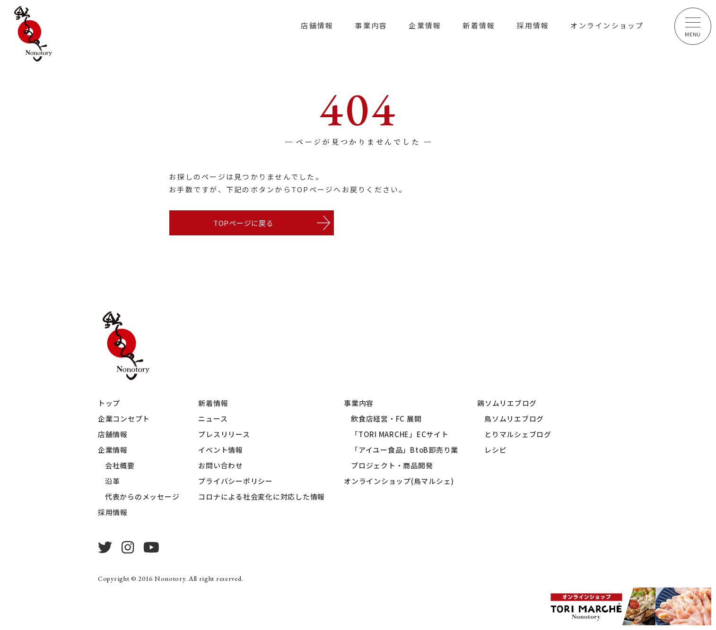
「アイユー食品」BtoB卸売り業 (405, 450)
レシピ (496, 450)
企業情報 (425, 25)
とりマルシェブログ (518, 435)
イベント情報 (221, 450)
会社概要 (120, 466)
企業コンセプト (124, 419)
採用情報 (532, 25)
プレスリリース (224, 435)
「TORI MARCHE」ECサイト (400, 435)
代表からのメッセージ (142, 497)
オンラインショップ (607, 25)
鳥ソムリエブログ (514, 419)
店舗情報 (317, 25)
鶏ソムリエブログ (507, 403)
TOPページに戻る (243, 223)
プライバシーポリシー (236, 481)
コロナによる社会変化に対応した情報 (262, 497)
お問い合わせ (221, 466)
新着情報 (479, 25)
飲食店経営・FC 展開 (386, 419)
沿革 (112, 481)
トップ (109, 403)
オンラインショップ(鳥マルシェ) (399, 481)
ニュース (213, 419)
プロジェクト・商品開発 (392, 466)
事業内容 (371, 25)
